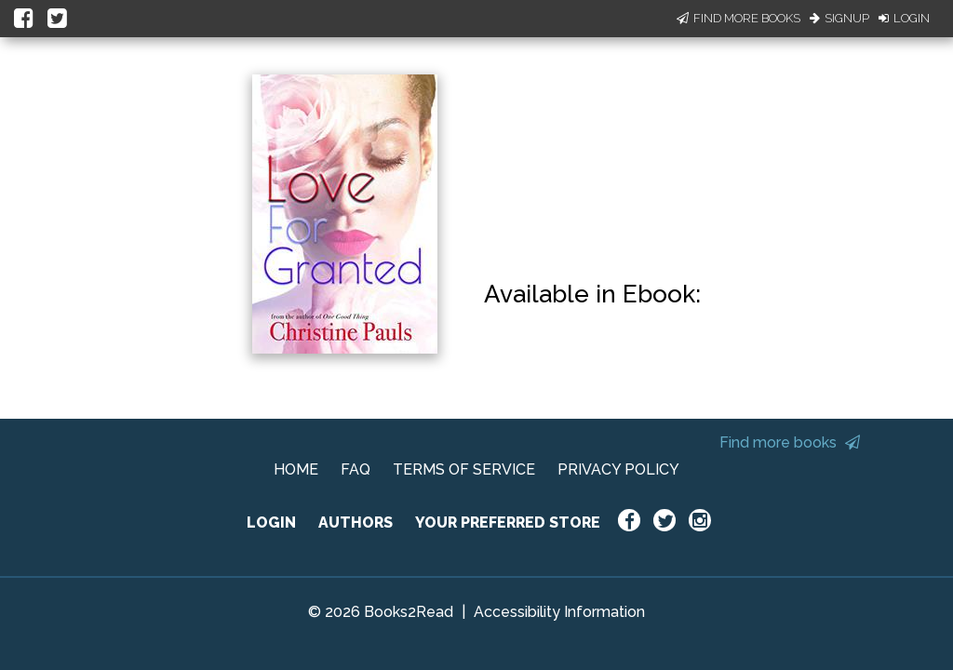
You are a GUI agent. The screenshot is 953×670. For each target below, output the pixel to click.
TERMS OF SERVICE (464, 469)
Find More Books (738, 18)
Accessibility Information (559, 612)
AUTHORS (355, 522)
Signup (839, 18)
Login (904, 18)
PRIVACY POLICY (618, 469)
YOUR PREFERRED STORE (507, 522)
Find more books (789, 442)
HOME (296, 469)
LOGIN (271, 522)
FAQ (355, 469)
